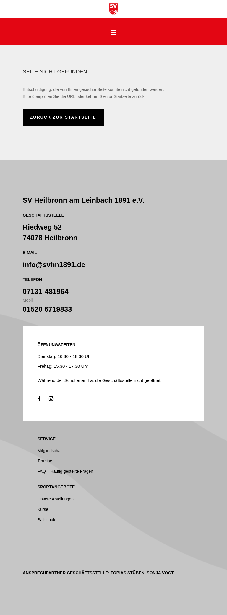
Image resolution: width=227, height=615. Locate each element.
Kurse (43, 509)
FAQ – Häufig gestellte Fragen (65, 471)
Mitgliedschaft (50, 450)
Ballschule (47, 519)
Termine (45, 461)
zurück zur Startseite (63, 117)
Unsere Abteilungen (56, 499)
